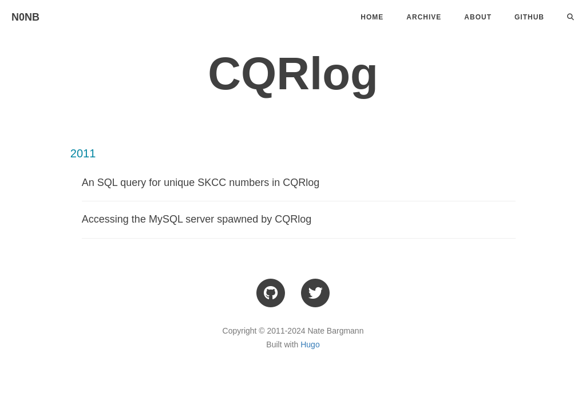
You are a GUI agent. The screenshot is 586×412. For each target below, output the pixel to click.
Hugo (309, 344)
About (478, 17)
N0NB (25, 17)
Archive (423, 17)
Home (372, 17)
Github (529, 17)
